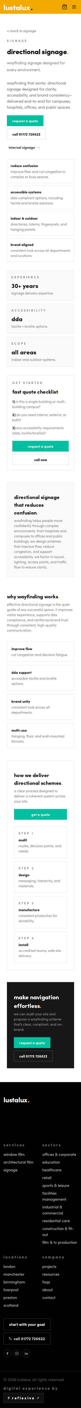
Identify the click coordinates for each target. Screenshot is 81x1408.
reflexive (23, 1397)
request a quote (25, 120)
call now (40, 459)
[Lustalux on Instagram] (17, 1353)
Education (51, 1162)
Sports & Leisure (55, 1185)
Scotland (10, 1305)
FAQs (46, 1281)
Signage (10, 1169)
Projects (49, 1266)
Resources (50, 1274)
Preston (10, 1297)
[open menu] (74, 6)
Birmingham (14, 1281)
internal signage (24, 147)
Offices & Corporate (59, 1154)
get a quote (40, 814)
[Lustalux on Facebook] (7, 1353)
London (9, 1266)
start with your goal (27, 1324)
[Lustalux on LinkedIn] (26, 1353)
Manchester (13, 1274)
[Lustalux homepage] (40, 1100)
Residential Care (56, 1220)
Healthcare (51, 1169)
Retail (46, 1177)
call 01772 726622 (26, 134)
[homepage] (17, 7)
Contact (49, 1297)
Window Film (14, 1154)
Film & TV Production (59, 1242)
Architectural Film (18, 1162)
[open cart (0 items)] (64, 6)
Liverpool (10, 1289)
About (47, 1289)
